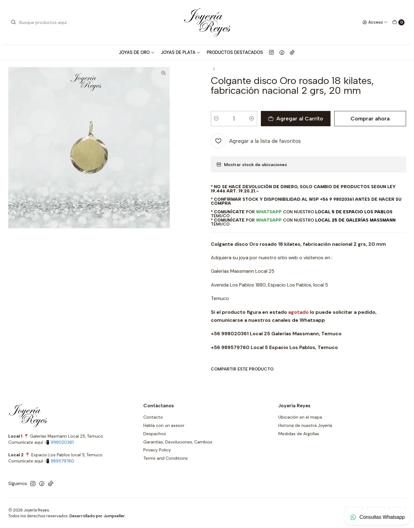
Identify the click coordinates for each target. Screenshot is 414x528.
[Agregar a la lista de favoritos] (256, 148)
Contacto (153, 417)
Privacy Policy (157, 450)
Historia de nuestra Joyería (305, 425)
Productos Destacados (235, 52)
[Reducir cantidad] (216, 126)
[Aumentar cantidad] (251, 126)
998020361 (62, 442)
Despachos (154, 433)
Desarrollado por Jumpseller (97, 516)
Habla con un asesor (163, 425)
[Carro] (398, 22)
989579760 (62, 461)
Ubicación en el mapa (300, 417)
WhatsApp (269, 219)
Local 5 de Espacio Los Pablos (354, 219)
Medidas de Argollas (298, 433)
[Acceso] (375, 22)
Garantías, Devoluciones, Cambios (177, 442)
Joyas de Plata (180, 52)
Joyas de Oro (137, 52)
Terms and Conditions (165, 458)
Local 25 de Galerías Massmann (355, 227)
